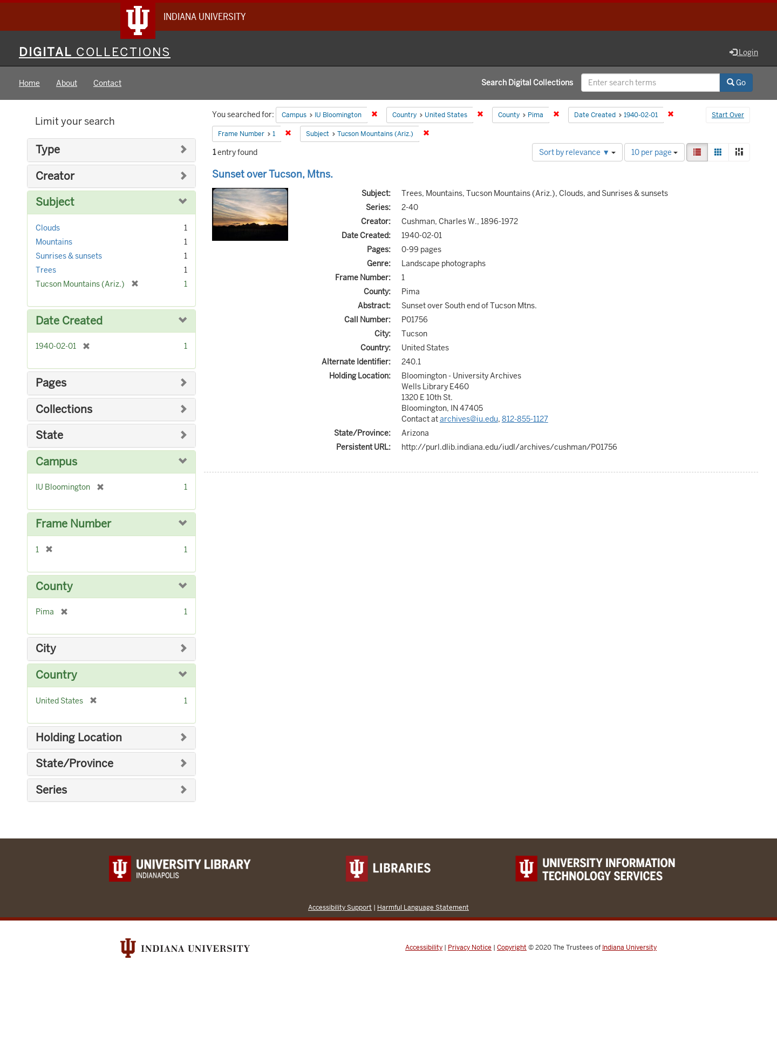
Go (736, 82)
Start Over (728, 115)
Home (29, 83)
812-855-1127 (525, 419)
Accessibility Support (340, 907)
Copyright (512, 947)
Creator (55, 176)
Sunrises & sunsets (69, 256)
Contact (107, 83)
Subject (55, 202)
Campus (56, 462)
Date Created (69, 321)
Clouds (48, 228)
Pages (51, 383)
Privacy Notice (470, 947)
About (66, 83)
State (49, 435)
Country (56, 675)
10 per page (654, 152)
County (54, 586)
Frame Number (73, 524)
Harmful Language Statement (423, 907)
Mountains (54, 242)
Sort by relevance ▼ (577, 152)
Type (48, 150)
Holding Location (79, 738)
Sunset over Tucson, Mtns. (272, 174)
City (46, 648)
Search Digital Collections (527, 82)
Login (744, 52)
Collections (64, 409)
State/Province (74, 763)
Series (51, 790)
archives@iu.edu (469, 419)
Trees (46, 270)
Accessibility (423, 947)
